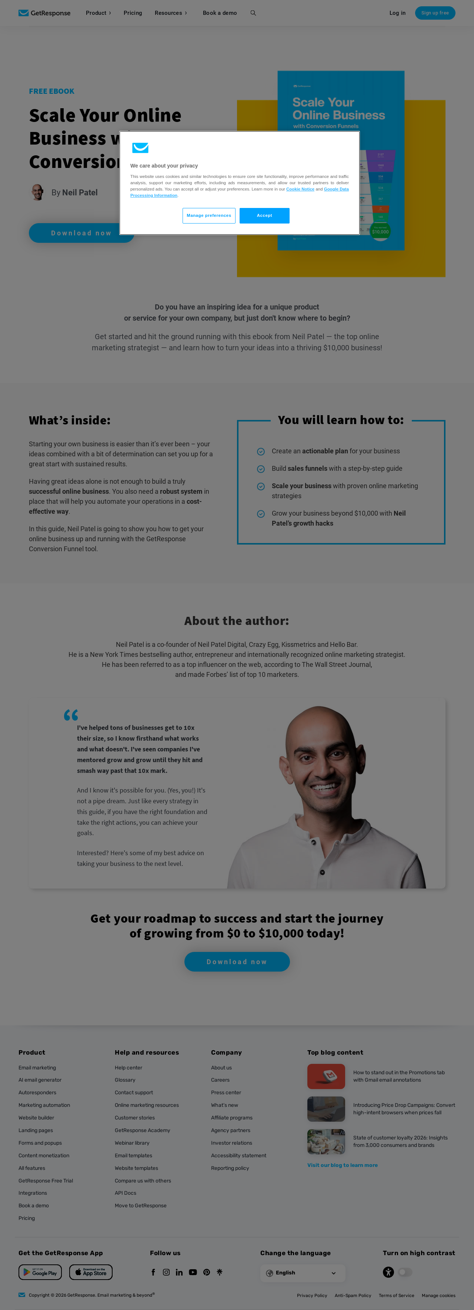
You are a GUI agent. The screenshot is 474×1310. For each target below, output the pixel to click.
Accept (264, 215)
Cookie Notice (300, 189)
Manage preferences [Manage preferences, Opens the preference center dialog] (209, 215)
